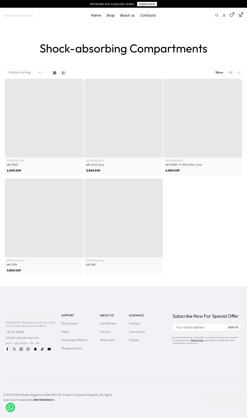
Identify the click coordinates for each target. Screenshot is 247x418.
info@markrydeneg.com (22, 338)
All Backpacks (16, 160)
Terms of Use (197, 340)
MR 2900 (12, 165)
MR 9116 (91, 265)
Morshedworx (44, 400)
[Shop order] (24, 72)
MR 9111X (12, 265)
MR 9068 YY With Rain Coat (183, 165)
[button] (216, 15)
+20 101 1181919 (15, 332)
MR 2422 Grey (95, 165)
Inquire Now (147, 4)
